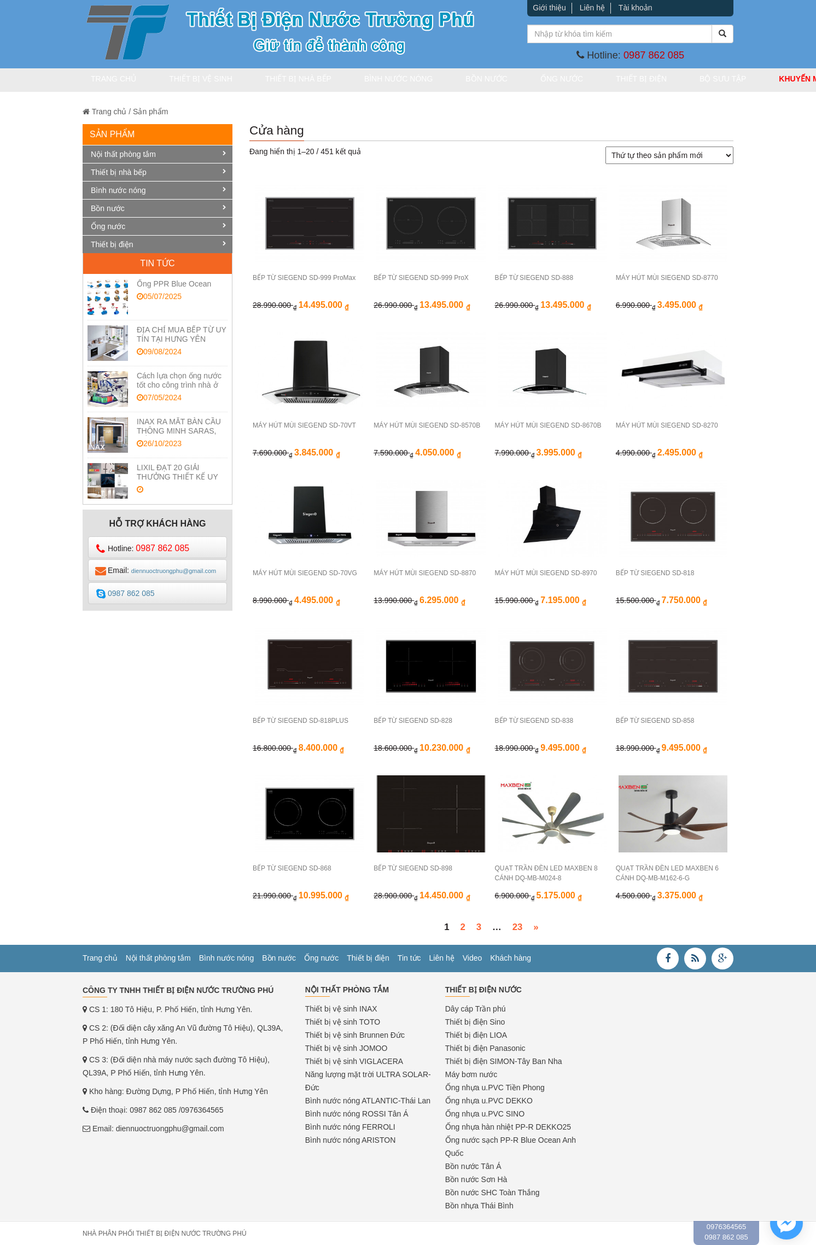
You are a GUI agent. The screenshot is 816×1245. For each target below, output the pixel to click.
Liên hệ (592, 7)
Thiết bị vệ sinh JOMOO (346, 1047)
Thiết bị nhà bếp (274, 80)
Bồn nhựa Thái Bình (479, 1205)
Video (472, 957)
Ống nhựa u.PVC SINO (484, 1113)
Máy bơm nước (471, 1073)
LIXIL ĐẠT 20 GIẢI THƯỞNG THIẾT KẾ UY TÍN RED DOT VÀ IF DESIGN (177, 481)
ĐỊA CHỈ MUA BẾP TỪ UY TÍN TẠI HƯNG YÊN (181, 334)
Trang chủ (115, 80)
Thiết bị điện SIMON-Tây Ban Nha (503, 1060)
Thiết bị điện (564, 80)
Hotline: (142, 548)
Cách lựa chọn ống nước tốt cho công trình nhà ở (179, 380)
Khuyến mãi (700, 80)
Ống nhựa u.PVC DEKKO (489, 1100)
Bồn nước (436, 80)
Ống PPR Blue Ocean (174, 283)
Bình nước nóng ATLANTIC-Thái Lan (367, 1100)
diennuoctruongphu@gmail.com (170, 1128)
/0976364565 (201, 1109)
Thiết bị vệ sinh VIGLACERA (354, 1060)
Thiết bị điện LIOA (476, 1034)
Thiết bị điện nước (483, 989)
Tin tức (409, 957)
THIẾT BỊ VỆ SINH (189, 80)
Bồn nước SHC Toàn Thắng (492, 1192)
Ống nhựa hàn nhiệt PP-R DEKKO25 (508, 1126)
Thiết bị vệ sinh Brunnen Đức (355, 1034)
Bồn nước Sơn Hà (476, 1178)
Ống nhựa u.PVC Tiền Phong (495, 1087)
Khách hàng (510, 957)
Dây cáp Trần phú (475, 1008)
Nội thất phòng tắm (123, 153)
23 (517, 926)
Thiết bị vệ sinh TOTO (343, 1021)
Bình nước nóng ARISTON (350, 1139)
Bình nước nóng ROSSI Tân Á (357, 1113)
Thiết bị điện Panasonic (485, 1047)
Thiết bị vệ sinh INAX (341, 1008)
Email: (155, 570)
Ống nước (497, 80)
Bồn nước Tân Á (473, 1165)
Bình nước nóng (361, 80)
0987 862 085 (653, 55)
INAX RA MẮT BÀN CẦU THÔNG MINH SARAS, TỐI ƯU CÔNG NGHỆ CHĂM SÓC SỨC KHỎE (179, 435)
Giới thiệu (549, 7)
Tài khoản (635, 7)
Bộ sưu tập (632, 80)
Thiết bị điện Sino (475, 1021)
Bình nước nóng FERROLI (350, 1126)
